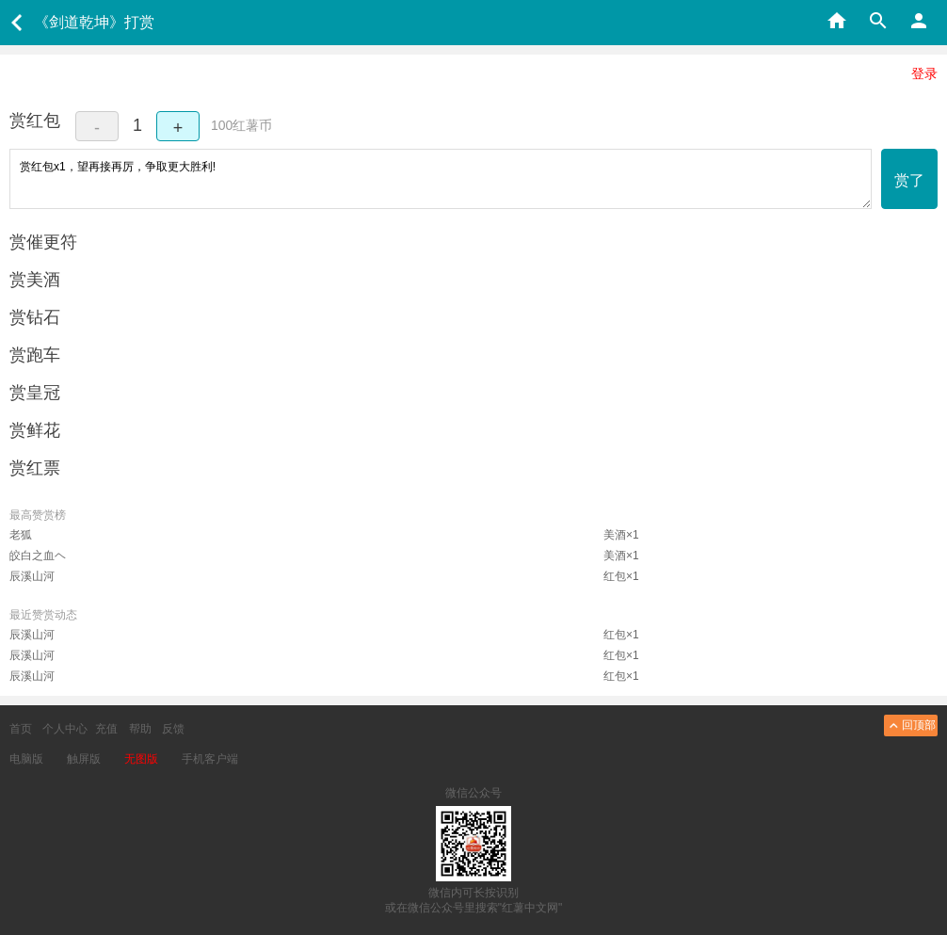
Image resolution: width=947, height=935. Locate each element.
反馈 (173, 728)
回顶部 (911, 725)
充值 (106, 728)
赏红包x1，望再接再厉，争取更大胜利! (440, 179)
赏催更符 (43, 242)
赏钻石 (34, 317)
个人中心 (65, 728)
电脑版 (26, 759)
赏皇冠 (34, 392)
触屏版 (84, 759)
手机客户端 (210, 759)
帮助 (140, 728)
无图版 (141, 759)
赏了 (909, 180)
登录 (924, 73)
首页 (20, 728)
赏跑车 (34, 355)
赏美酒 (34, 279)
